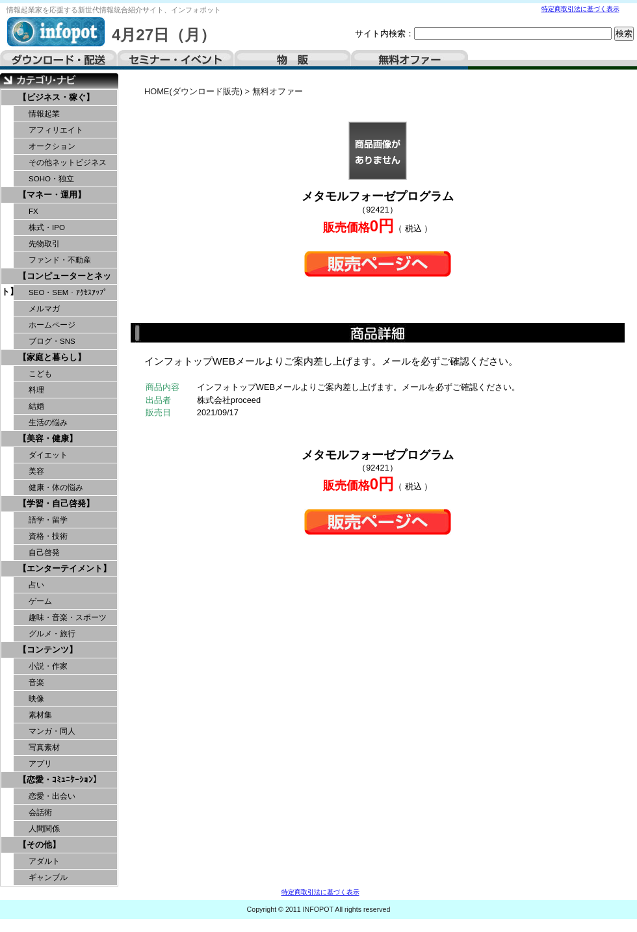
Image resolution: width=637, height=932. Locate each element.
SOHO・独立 (51, 179)
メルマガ (44, 309)
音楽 (36, 682)
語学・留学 (48, 520)
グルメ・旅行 (52, 634)
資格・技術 (48, 536)
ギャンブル (48, 877)
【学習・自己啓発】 (56, 503)
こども (40, 374)
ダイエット (48, 455)
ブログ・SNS (52, 341)
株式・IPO (47, 227)
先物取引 (44, 244)
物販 (292, 60)
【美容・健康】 (47, 438)
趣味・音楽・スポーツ (68, 617)
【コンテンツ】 (47, 649)
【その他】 (39, 844)
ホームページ (52, 325)
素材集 (40, 715)
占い (36, 585)
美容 (36, 471)
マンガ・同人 (52, 731)
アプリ (40, 764)
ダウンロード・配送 (58, 60)
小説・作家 (48, 666)
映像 (36, 699)
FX (33, 211)
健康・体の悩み (56, 487)
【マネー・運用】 (52, 195)
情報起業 (44, 114)
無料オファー (409, 60)
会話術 (40, 812)
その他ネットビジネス (68, 162)
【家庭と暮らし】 (52, 357)
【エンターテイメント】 (64, 568)
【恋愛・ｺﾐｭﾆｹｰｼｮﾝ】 (59, 779)
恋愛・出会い (52, 796)
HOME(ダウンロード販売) (193, 91)
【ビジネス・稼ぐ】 (56, 97)
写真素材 (44, 747)
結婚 (36, 406)
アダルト (44, 861)
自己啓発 (44, 552)
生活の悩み (48, 422)
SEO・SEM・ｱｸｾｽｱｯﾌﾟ (68, 292)
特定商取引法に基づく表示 (580, 8)
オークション (52, 146)
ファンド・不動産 (60, 260)
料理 (36, 390)
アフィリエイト (56, 130)
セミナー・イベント (175, 60)
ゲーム (40, 601)
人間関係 (44, 829)
